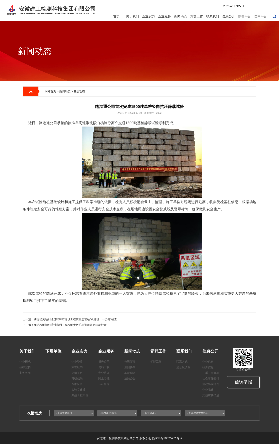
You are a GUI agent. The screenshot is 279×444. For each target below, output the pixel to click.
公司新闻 (129, 361)
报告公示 (103, 361)
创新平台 (77, 372)
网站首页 (50, 91)
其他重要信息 (210, 395)
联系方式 (182, 361)
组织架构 (25, 367)
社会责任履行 (210, 378)
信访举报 (243, 381)
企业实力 (148, 16)
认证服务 (103, 384)
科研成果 (77, 378)
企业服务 (164, 16)
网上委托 (103, 378)
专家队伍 (77, 384)
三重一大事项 (210, 372)
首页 (116, 16)
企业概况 (25, 361)
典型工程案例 (79, 395)
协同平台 (260, 16)
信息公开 (228, 16)
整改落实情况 (210, 384)
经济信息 (208, 367)
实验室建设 (78, 389)
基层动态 (79, 91)
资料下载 (103, 367)
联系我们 (212, 16)
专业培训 (103, 372)
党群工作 (196, 16)
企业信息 (208, 361)
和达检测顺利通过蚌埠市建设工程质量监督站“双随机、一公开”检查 (75, 319)
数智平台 (244, 16)
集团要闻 (129, 367)
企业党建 (208, 389)
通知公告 (129, 378)
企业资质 (77, 361)
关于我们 (132, 16)
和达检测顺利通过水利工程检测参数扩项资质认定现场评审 (70, 324)
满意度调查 (183, 367)
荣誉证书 (77, 367)
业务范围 (25, 372)
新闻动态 (180, 16)
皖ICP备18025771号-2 (167, 438)
